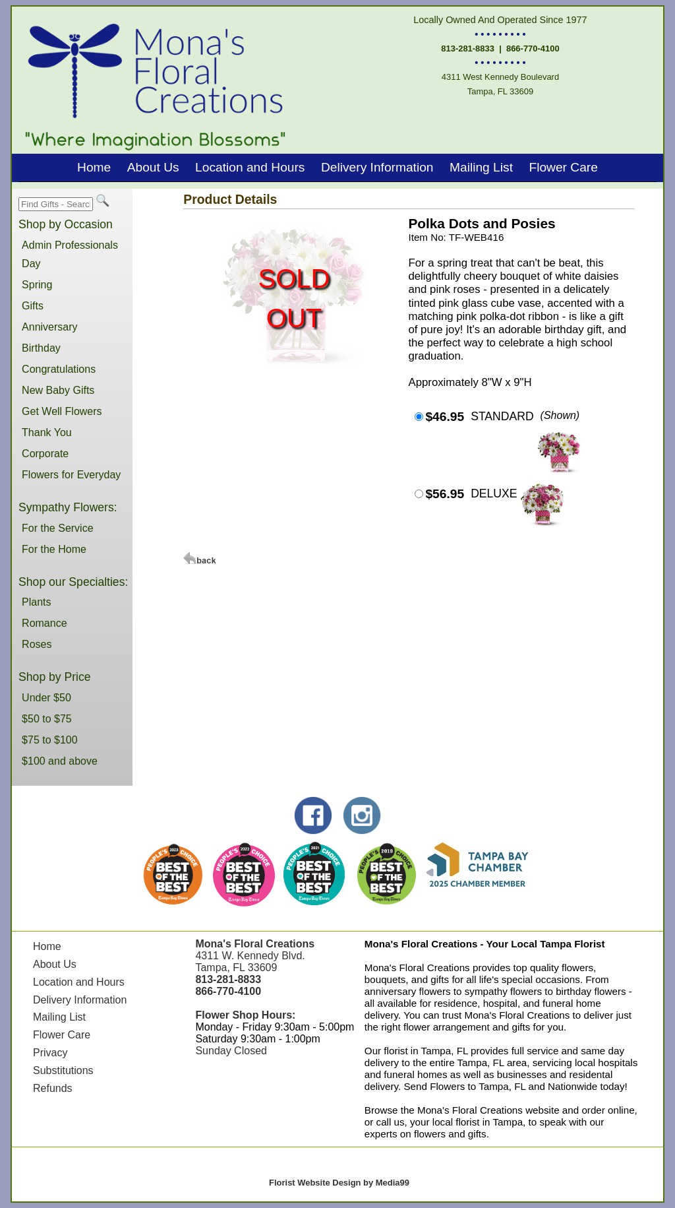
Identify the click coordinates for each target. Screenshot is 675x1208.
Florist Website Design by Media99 (339, 1183)
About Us (153, 167)
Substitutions (63, 1070)
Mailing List (481, 167)
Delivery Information (377, 167)
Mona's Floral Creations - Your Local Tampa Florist (485, 943)
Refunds (53, 1088)
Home (94, 167)
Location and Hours (250, 167)
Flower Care (563, 167)
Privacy (50, 1052)
